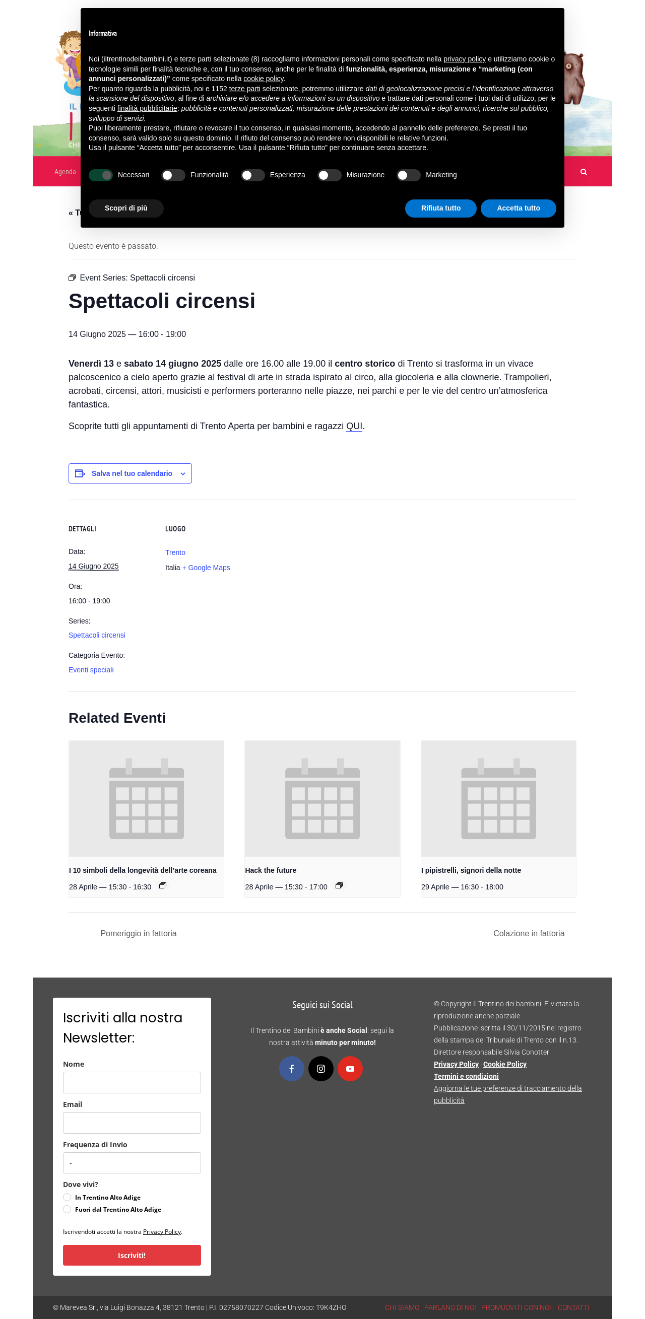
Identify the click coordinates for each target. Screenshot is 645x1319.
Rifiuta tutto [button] (441, 208)
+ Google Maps (206, 568)
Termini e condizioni (466, 1076)
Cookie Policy (505, 1064)
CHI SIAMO (402, 1307)
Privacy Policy (162, 1231)
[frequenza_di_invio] (132, 1162)
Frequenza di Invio (95, 1144)
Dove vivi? (80, 1184)
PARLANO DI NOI (450, 1307)
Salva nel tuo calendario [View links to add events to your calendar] (132, 473)
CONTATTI (574, 1307)
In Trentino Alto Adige (108, 1197)
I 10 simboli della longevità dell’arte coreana (143, 870)
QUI (354, 426)
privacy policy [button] (464, 59)
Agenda (65, 172)
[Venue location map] (315, 569)
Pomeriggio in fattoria (137, 933)
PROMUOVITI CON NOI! (517, 1307)
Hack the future (270, 870)
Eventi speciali (91, 670)
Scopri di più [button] (126, 208)
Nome (73, 1064)
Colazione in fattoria (530, 933)
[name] (132, 1082)
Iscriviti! (132, 1255)
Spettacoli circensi (97, 635)
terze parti (245, 89)
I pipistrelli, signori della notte (471, 870)
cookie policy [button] (263, 79)
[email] (132, 1123)
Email (72, 1104)
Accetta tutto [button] (518, 208)
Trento (175, 552)
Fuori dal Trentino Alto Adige (118, 1209)
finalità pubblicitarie (147, 108)
